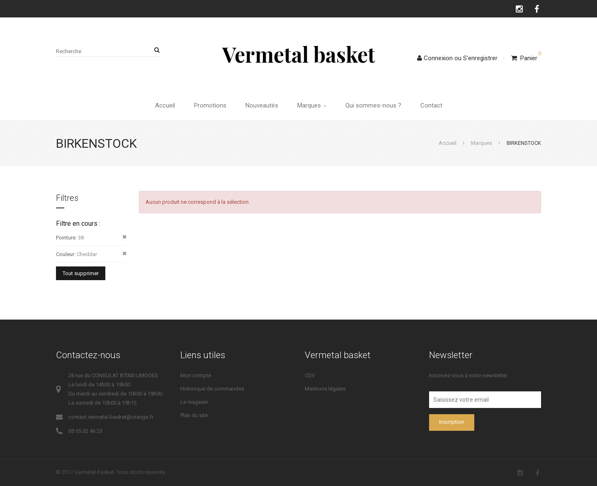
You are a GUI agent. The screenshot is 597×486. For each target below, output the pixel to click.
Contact (431, 105)
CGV (310, 375)
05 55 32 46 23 (85, 431)
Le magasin (194, 402)
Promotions (210, 105)
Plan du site (194, 415)
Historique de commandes (212, 389)
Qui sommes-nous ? (373, 105)
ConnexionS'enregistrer (457, 58)
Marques (311, 105)
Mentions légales (325, 389)
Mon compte (195, 375)
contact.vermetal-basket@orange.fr (110, 417)
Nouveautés (261, 105)
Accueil (165, 105)
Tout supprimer (81, 273)
